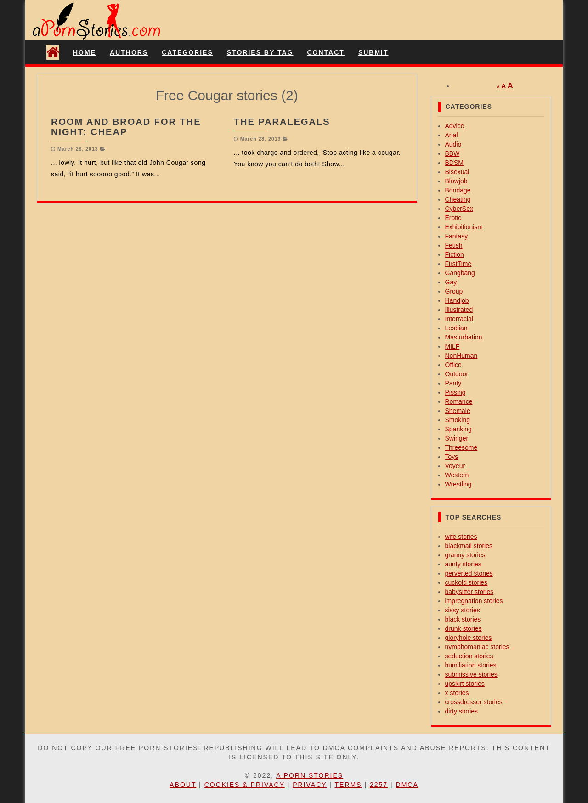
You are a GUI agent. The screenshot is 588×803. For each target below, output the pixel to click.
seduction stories (469, 656)
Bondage (458, 190)
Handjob (457, 300)
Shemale (457, 410)
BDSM (454, 162)
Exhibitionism (464, 227)
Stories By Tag (260, 52)
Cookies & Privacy (244, 784)
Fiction (454, 254)
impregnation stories (474, 601)
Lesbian (456, 328)
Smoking (457, 420)
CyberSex (459, 208)
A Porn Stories (309, 775)
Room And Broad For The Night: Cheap (126, 127)
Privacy (310, 784)
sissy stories (462, 610)
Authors (129, 52)
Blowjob (456, 181)
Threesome (461, 447)
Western (457, 475)
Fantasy (456, 236)
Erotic (453, 217)
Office (453, 364)
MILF (452, 346)
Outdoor (457, 374)
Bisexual (457, 171)
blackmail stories (468, 545)
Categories (187, 52)
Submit (373, 52)
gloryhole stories (468, 637)
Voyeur (455, 465)
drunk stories (463, 628)
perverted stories (469, 573)
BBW (452, 153)
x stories (457, 692)
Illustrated (459, 309)
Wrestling (458, 484)
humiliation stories (471, 665)
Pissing (455, 392)
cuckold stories (466, 582)
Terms (348, 784)
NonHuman (461, 355)
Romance (459, 401)
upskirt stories (465, 683)
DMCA (407, 784)
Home (84, 52)
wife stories (461, 536)
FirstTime (458, 263)
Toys (451, 456)
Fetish (454, 245)
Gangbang (460, 273)
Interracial (459, 318)
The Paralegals (282, 122)
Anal (451, 135)
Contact (325, 52)
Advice (454, 126)
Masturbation (463, 337)
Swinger (457, 438)
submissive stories (471, 674)
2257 (379, 784)
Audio (453, 144)
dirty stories (461, 711)
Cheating (458, 199)
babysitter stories (469, 591)
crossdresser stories (474, 702)
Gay (451, 282)
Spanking (458, 429)
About (183, 784)
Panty (453, 383)
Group (454, 291)
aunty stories (463, 564)
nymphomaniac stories (477, 646)
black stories (463, 619)
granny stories (465, 555)
